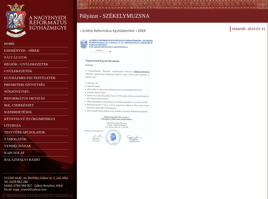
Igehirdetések (18, 112)
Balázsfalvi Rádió (22, 159)
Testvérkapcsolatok (24, 132)
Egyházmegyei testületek (30, 78)
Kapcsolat (14, 153)
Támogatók (15, 139)
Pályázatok (15, 57)
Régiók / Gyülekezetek (26, 64)
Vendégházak (17, 146)
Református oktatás (24, 98)
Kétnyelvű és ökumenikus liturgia (29, 122)
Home (9, 44)
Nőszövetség (17, 91)
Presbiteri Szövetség (24, 85)
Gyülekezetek (18, 71)
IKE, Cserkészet (19, 105)
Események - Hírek (21, 50)
